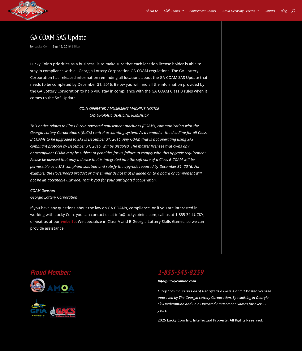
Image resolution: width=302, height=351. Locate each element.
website (68, 221)
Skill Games (172, 11)
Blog (284, 11)
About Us (152, 11)
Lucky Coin (41, 46)
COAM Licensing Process (238, 11)
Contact (269, 11)
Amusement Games (203, 11)
